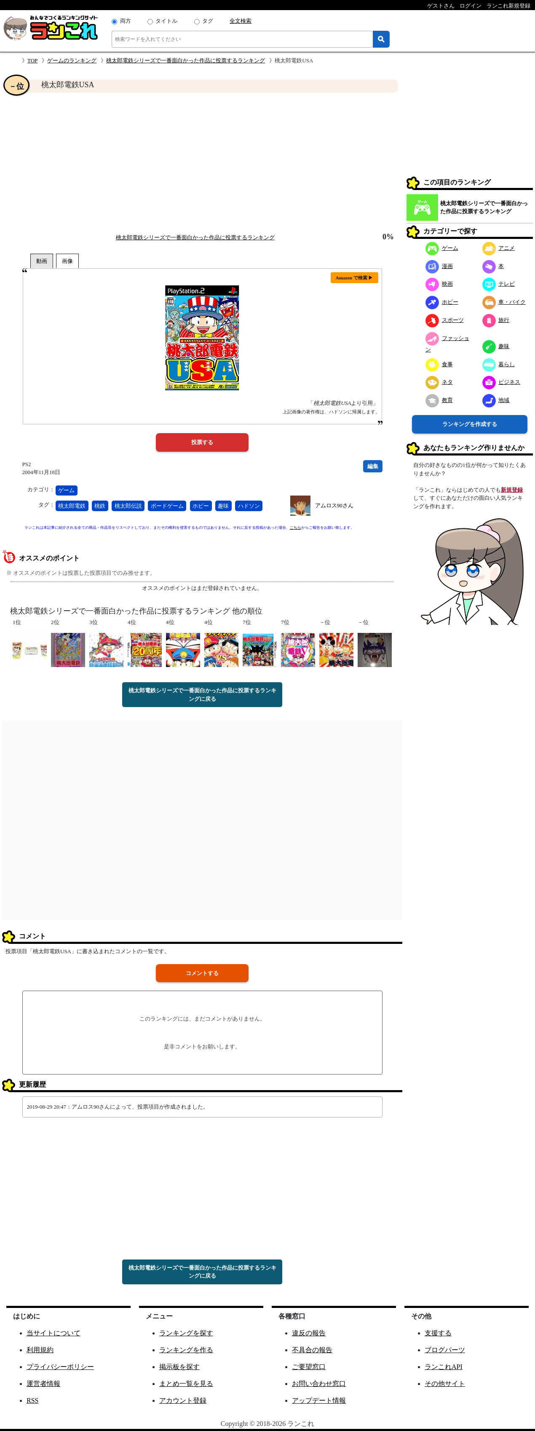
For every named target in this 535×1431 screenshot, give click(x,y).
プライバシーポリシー (60, 1366)
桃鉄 (99, 506)
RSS (32, 1400)
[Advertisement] (202, 163)
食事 (439, 364)
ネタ (439, 382)
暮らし (498, 364)
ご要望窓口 (309, 1366)
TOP (32, 60)
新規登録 (512, 490)
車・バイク (504, 302)
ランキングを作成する (469, 424)
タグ (207, 21)
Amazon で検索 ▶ (354, 277)
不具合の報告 (312, 1349)
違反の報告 (309, 1333)
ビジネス (501, 382)
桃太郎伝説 (128, 506)
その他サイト (445, 1383)
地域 (496, 400)
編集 (372, 466)
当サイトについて (53, 1333)
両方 (125, 21)
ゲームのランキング (71, 60)
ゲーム (66, 490)
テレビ (498, 284)
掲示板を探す (179, 1366)
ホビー (201, 506)
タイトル (166, 21)
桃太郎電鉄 (72, 506)
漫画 (439, 266)
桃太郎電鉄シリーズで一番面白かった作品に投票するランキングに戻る (202, 694)
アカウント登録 (182, 1400)
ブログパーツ (445, 1349)
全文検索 (240, 21)
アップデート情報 (319, 1400)
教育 (439, 400)
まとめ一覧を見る (186, 1383)
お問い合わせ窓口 (319, 1383)
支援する (438, 1333)
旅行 (496, 320)
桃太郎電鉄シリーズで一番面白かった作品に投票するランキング (185, 60)
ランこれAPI (444, 1366)
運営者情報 (43, 1383)
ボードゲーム (167, 506)
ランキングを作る (186, 1349)
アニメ (498, 248)
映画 (439, 284)
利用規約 (40, 1349)
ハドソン (249, 506)
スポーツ (444, 320)
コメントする (202, 973)
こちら (295, 527)
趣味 (223, 506)
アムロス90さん (334, 505)
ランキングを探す (186, 1333)
